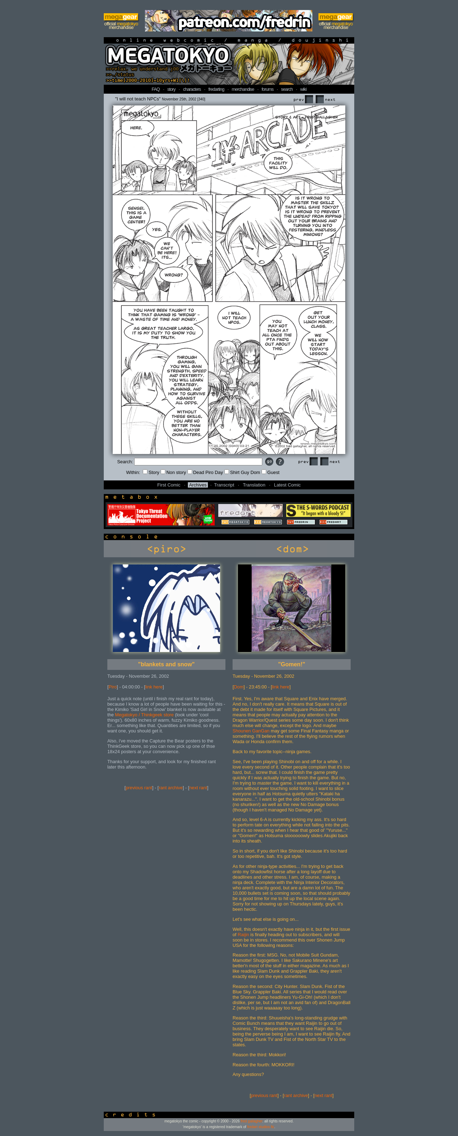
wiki (303, 89)
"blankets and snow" (166, 664)
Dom (239, 687)
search (286, 89)
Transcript (224, 485)
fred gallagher (252, 1121)
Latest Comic (287, 485)
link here (153, 687)
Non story (173, 472)
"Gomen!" (291, 664)
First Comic (169, 485)
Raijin (243, 934)
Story (151, 472)
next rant (198, 787)
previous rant (139, 787)
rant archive (171, 787)
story (171, 89)
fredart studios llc (260, 1127)
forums (267, 89)
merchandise (243, 89)
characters (192, 89)
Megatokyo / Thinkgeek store (144, 714)
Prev (303, 99)
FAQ (156, 89)
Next (325, 99)
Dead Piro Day (205, 472)
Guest (270, 472)
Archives (197, 485)
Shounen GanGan (252, 731)
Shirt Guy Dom (242, 472)
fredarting (216, 89)
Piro (113, 687)
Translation (254, 485)
